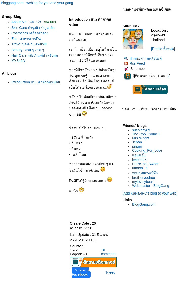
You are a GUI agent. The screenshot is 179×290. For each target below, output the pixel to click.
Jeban (137, 142)
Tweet (110, 272)
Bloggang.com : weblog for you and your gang (37, 3)
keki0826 (139, 160)
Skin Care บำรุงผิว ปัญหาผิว (33, 28)
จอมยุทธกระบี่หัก (145, 173)
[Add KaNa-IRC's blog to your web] (150, 193)
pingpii (137, 146)
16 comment (108, 252)
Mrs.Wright (140, 138)
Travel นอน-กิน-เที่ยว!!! (29, 44)
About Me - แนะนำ (26, 22)
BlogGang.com (144, 204)
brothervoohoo (143, 178)
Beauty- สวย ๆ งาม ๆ (27, 50)
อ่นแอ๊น (139, 155)
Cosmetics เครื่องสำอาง (29, 33)
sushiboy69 (141, 130)
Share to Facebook (80, 272)
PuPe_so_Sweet (145, 164)
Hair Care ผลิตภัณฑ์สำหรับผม (34, 55)
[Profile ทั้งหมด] (163, 49)
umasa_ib (140, 168)
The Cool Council (145, 134)
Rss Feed (134, 63)
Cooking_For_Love (147, 150)
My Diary (18, 60)
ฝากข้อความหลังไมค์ (143, 58)
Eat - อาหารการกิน (26, 39)
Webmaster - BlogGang (150, 186)
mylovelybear (142, 182)
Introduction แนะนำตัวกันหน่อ (35, 82)
